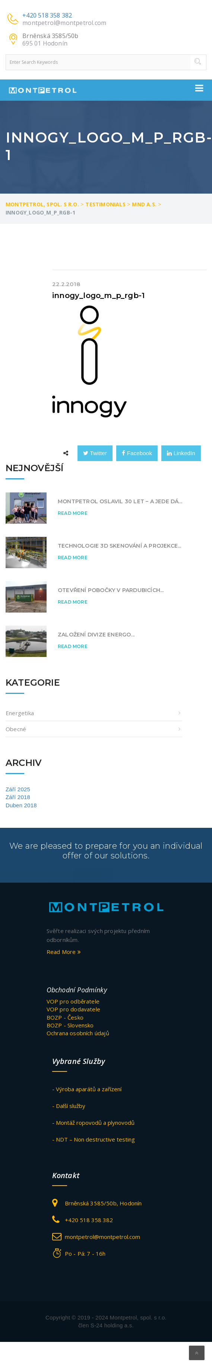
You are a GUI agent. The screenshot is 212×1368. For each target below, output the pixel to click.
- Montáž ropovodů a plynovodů (93, 1122)
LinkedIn (181, 453)
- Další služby (68, 1105)
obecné (16, 729)
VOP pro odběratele (73, 1001)
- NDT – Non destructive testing (93, 1139)
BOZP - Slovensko (70, 1025)
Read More (73, 513)
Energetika (20, 713)
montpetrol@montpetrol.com (64, 23)
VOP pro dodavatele (74, 1009)
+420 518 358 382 (47, 15)
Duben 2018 (21, 805)
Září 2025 (18, 789)
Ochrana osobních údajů (78, 1033)
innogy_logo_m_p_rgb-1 (98, 295)
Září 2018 (18, 797)
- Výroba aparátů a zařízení (86, 1089)
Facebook (137, 453)
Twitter (95, 453)
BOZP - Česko (65, 1017)
